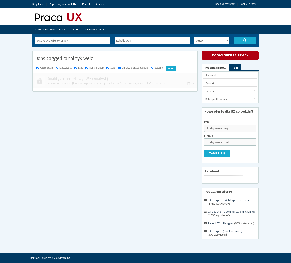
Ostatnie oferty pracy (50, 29)
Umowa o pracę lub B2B (135, 67)
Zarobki (209, 83)
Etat (75, 29)
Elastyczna (65, 67)
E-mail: (208, 135)
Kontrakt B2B (94, 29)
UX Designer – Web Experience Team (229, 200)
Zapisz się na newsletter (63, 4)
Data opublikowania (216, 99)
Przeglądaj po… (215, 67)
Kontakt (87, 4)
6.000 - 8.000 (159, 83)
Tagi (235, 67)
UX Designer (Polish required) (225, 231)
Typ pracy (210, 91)
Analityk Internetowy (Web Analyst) (78, 78)
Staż (112, 67)
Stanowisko (211, 75)
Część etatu (46, 67)
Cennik (100, 4)
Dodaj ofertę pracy (225, 3)
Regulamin (38, 4)
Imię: (207, 121)
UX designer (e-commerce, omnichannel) (231, 211)
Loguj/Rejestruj (248, 3)
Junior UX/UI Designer (220, 223)
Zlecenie (158, 67)
